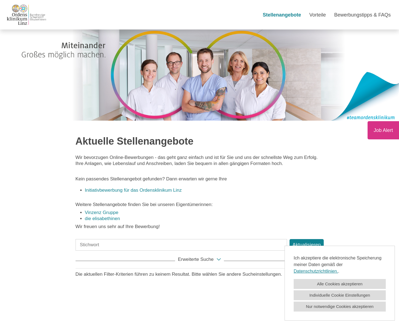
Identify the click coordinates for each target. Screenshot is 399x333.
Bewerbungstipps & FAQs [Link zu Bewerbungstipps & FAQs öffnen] (362, 15)
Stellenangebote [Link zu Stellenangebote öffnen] (282, 15)
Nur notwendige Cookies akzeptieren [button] (339, 306)
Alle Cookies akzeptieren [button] (339, 283)
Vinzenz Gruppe (102, 212)
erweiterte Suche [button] (200, 259)
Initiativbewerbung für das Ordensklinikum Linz (134, 190)
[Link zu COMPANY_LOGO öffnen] (26, 14)
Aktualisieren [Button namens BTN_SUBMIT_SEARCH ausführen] (306, 245)
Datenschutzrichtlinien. (316, 271)
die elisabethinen (102, 218)
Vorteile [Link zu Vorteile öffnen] (317, 15)
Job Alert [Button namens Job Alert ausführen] (383, 130)
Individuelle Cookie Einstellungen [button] (339, 295)
